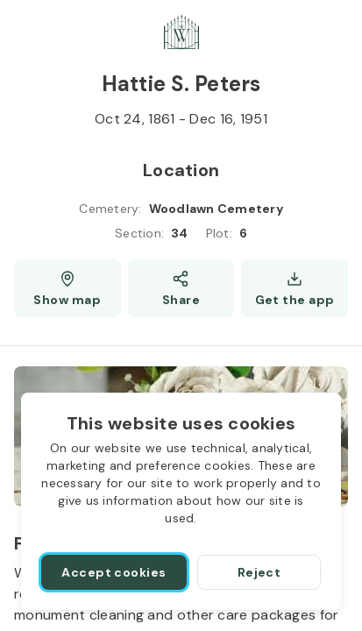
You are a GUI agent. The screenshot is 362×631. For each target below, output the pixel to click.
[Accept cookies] (114, 572)
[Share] (181, 288)
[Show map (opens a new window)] (67, 288)
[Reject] (259, 572)
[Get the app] (294, 288)
